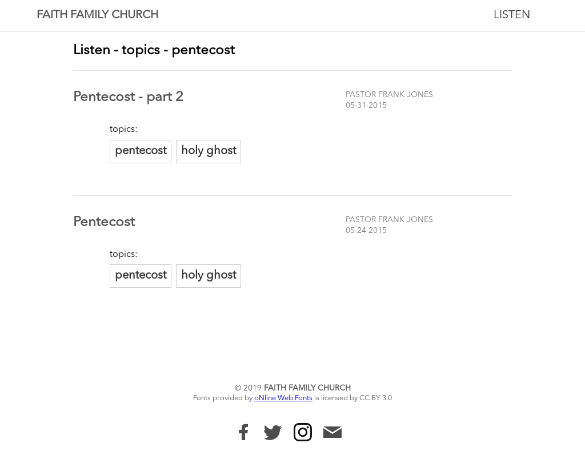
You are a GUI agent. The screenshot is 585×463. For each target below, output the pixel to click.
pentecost (140, 151)
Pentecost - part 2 (128, 97)
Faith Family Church (97, 15)
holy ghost (208, 151)
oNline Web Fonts (283, 398)
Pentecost (104, 223)
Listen (512, 15)
